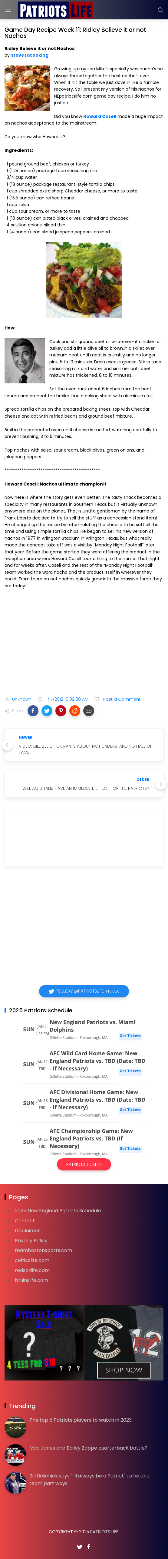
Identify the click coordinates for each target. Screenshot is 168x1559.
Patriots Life (104, 1532)
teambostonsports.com (43, 1250)
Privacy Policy (31, 1240)
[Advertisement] (84, 643)
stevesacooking (29, 55)
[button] (33, 710)
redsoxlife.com (32, 1270)
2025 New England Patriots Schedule (58, 1210)
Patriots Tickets (84, 1164)
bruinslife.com (31, 1280)
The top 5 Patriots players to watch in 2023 (80, 1420)
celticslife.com (32, 1260)
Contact (25, 1220)
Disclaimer (27, 1230)
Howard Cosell (99, 116)
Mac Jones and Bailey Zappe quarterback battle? (88, 1447)
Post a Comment (121, 699)
